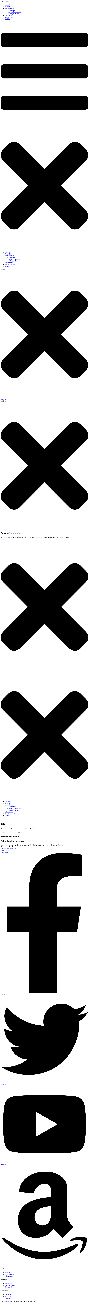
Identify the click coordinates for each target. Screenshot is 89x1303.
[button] (8, 848)
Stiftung (7, 1298)
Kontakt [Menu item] (7, 19)
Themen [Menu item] (9, 8)
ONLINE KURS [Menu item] (10, 17)
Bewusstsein (8, 1283)
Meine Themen (9, 1274)
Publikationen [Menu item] (9, 15)
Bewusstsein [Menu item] (12, 10)
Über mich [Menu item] (8, 6)
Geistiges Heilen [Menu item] (14, 13)
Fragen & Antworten (11, 1285)
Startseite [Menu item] (7, 5)
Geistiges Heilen (10, 1287)
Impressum (8, 1294)
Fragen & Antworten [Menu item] (15, 12)
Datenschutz (8, 1296)
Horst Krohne (5, 1)
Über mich (8, 1272)
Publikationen (9, 1276)
